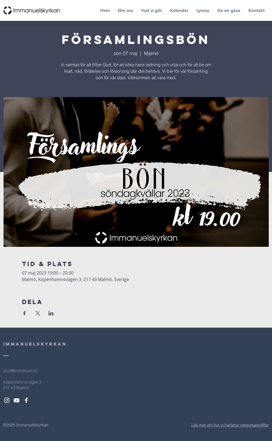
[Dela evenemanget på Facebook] (24, 313)
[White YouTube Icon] (16, 400)
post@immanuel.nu (20, 370)
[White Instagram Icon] (6, 400)
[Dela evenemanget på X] (37, 313)
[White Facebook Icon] (26, 400)
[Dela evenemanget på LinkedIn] (51, 313)
